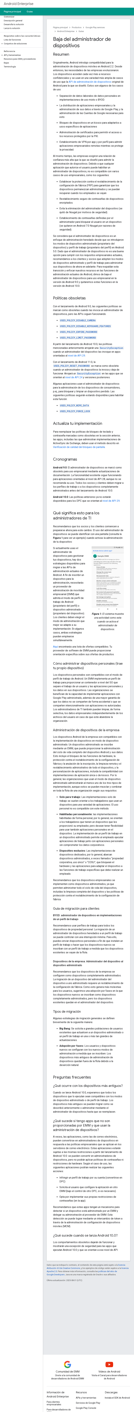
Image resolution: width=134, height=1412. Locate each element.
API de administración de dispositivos (90, 81)
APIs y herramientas (86, 1397)
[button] (21, 44)
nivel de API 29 (76, 355)
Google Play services (95, 27)
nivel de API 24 (73, 377)
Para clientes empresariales (54, 1403)
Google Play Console (86, 1408)
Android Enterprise (18, 4)
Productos (76, 27)
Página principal (12, 11)
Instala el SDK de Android (117, 1397)
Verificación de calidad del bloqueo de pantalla (79, 447)
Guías (30, 11)
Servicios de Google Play (88, 1403)
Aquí (55, 646)
